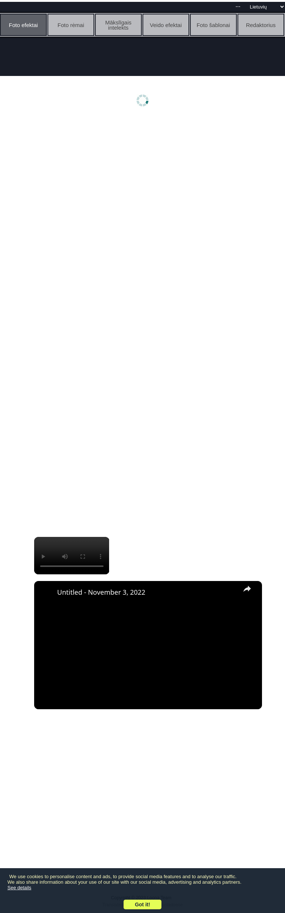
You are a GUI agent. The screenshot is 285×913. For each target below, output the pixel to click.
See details (19, 887)
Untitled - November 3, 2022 (101, 592)
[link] (46, 592)
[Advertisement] (144, 177)
